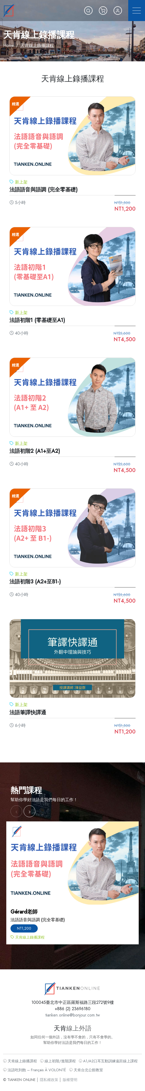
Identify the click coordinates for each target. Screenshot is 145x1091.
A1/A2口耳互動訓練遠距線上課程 (104, 1057)
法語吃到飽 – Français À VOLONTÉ (38, 1066)
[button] (88, 10)
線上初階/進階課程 (59, 1057)
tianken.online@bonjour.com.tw (72, 1016)
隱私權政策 (51, 1075)
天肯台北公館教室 (84, 1066)
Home (8, 45)
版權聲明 (70, 1075)
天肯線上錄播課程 (25, 1057)
